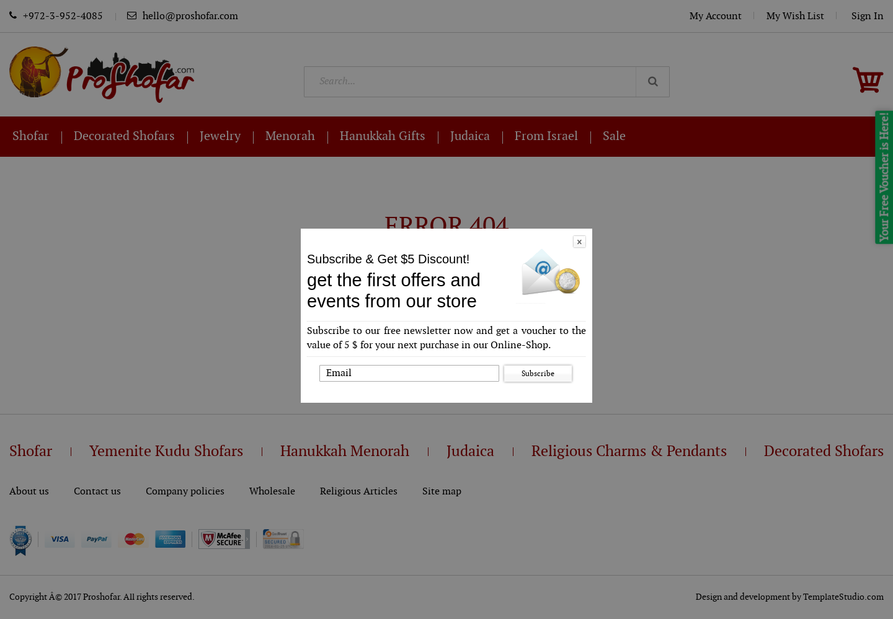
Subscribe (538, 373)
